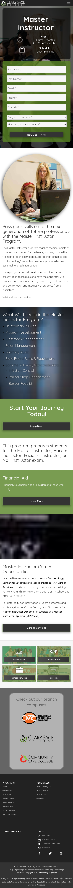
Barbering (9, 582)
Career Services (36, 627)
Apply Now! (36, 426)
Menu (69, 3)
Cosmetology (55, 578)
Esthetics (21, 582)
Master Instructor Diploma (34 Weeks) (25, 611)
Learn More (36, 501)
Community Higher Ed (47, 873)
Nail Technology (42, 582)
